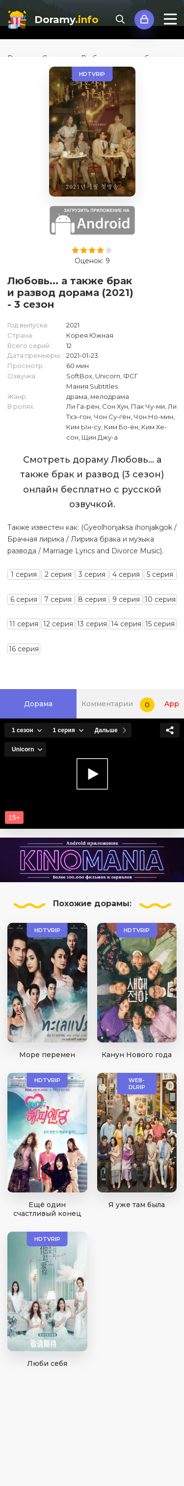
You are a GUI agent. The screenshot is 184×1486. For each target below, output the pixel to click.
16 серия (24, 648)
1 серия (24, 574)
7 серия (58, 599)
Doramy (66, 19)
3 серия (92, 574)
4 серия (126, 574)
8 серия (92, 599)
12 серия (58, 623)
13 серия (92, 623)
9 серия (126, 599)
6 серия (23, 599)
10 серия (160, 599)
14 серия (126, 623)
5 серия (160, 574)
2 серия (58, 574)
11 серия (23, 623)
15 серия (160, 623)
